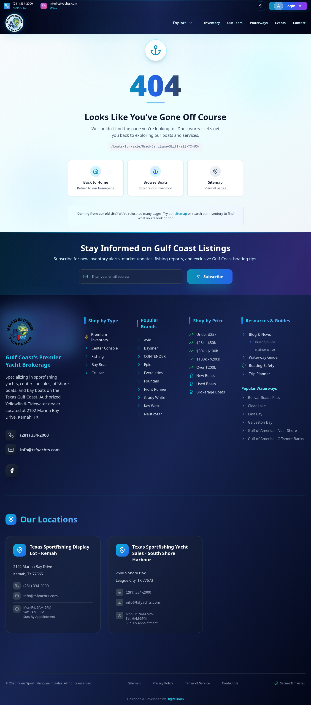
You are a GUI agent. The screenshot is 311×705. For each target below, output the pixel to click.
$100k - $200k (204, 359)
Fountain (148, 381)
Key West (148, 405)
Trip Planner (255, 373)
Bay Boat (95, 364)
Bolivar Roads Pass (260, 397)
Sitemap (134, 683)
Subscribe (209, 276)
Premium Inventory (96, 337)
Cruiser (94, 372)
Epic (144, 364)
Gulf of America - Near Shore (269, 430)
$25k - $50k (202, 342)
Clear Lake (253, 405)
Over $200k (202, 367)
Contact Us (230, 683)
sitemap (181, 213)
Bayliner (147, 348)
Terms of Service (197, 683)
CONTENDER (151, 356)
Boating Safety (257, 365)
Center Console (101, 348)
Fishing (94, 356)
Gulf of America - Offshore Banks (272, 438)
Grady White (151, 397)
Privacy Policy (163, 683)
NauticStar (149, 414)
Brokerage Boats (207, 392)
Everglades (150, 372)
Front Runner (152, 389)
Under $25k (202, 334)
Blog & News (256, 334)
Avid (144, 339)
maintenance (262, 349)
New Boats (202, 375)
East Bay (251, 414)
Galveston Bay (256, 422)
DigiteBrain (175, 699)
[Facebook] (11, 470)
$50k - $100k (203, 350)
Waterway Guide (259, 357)
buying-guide (262, 342)
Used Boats (202, 383)
